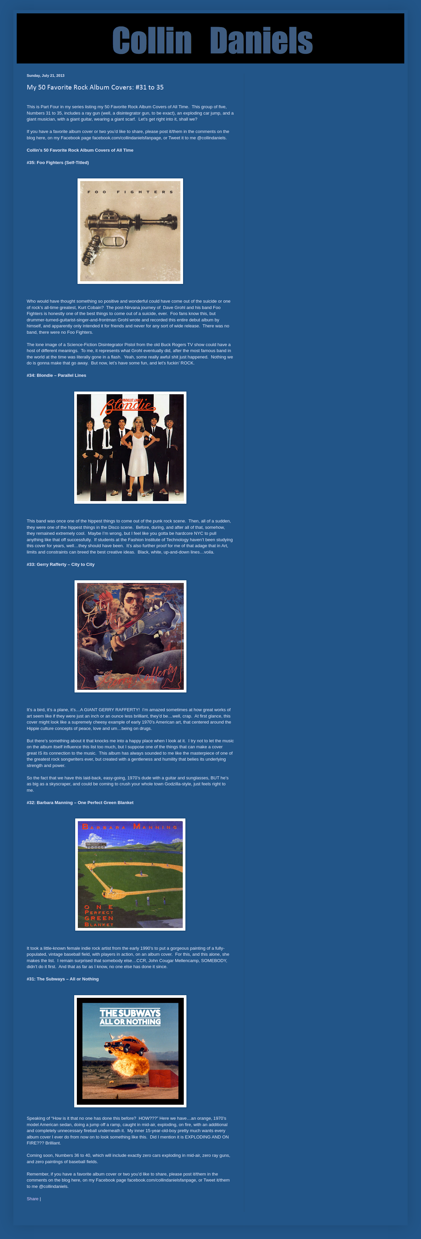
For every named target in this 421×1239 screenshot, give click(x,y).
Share (32, 1198)
